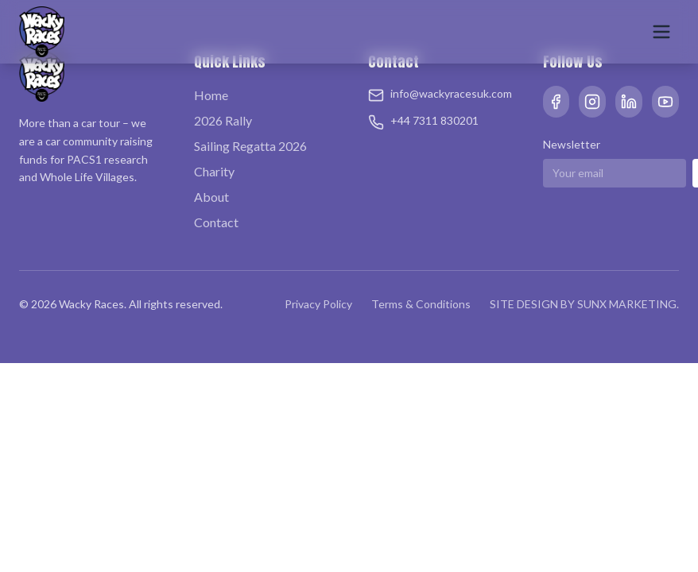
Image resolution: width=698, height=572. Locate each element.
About (211, 196)
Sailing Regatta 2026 (250, 145)
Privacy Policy (318, 304)
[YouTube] (665, 102)
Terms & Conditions (421, 304)
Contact (216, 222)
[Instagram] (592, 102)
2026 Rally (223, 120)
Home (211, 94)
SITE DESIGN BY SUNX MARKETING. (584, 304)
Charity (214, 171)
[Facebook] (556, 102)
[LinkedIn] (628, 102)
